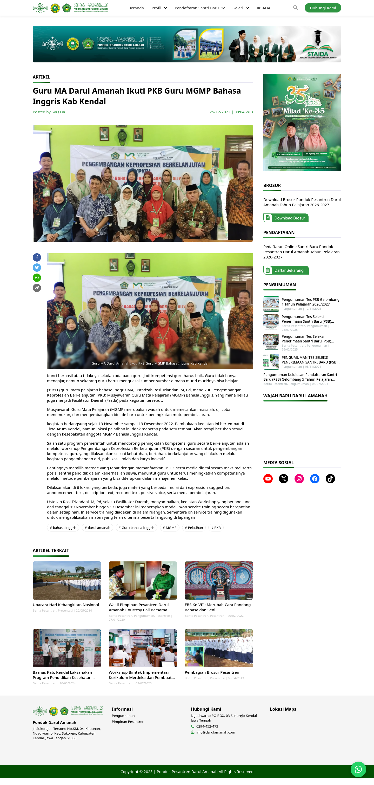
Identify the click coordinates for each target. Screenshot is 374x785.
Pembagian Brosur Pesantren (212, 679)
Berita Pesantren (44, 614)
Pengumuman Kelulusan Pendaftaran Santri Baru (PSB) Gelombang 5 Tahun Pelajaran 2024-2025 (300, 374)
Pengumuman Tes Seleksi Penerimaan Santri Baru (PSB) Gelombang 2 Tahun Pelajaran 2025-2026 (310, 337)
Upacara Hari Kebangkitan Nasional (66, 608)
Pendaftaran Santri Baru (197, 7)
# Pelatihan (194, 527)
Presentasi (65, 614)
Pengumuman (144, 619)
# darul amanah (97, 527)
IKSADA (263, 7)
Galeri (237, 7)
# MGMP (170, 527)
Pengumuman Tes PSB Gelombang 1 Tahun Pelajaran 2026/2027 (310, 301)
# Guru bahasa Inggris (137, 527)
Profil (156, 7)
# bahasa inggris (63, 527)
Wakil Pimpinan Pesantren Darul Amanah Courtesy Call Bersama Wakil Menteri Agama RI (139, 610)
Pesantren (163, 619)
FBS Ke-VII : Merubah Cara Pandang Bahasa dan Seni (218, 610)
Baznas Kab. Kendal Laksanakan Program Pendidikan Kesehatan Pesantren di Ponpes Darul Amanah (66, 682)
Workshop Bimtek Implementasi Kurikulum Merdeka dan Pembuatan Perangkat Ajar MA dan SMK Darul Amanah (142, 682)
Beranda (136, 7)
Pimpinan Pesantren (128, 728)
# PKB (216, 527)
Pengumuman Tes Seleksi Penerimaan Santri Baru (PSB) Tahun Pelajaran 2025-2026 (310, 317)
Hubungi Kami (323, 7)
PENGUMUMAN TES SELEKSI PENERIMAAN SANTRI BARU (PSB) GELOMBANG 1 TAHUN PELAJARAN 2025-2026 (309, 357)
